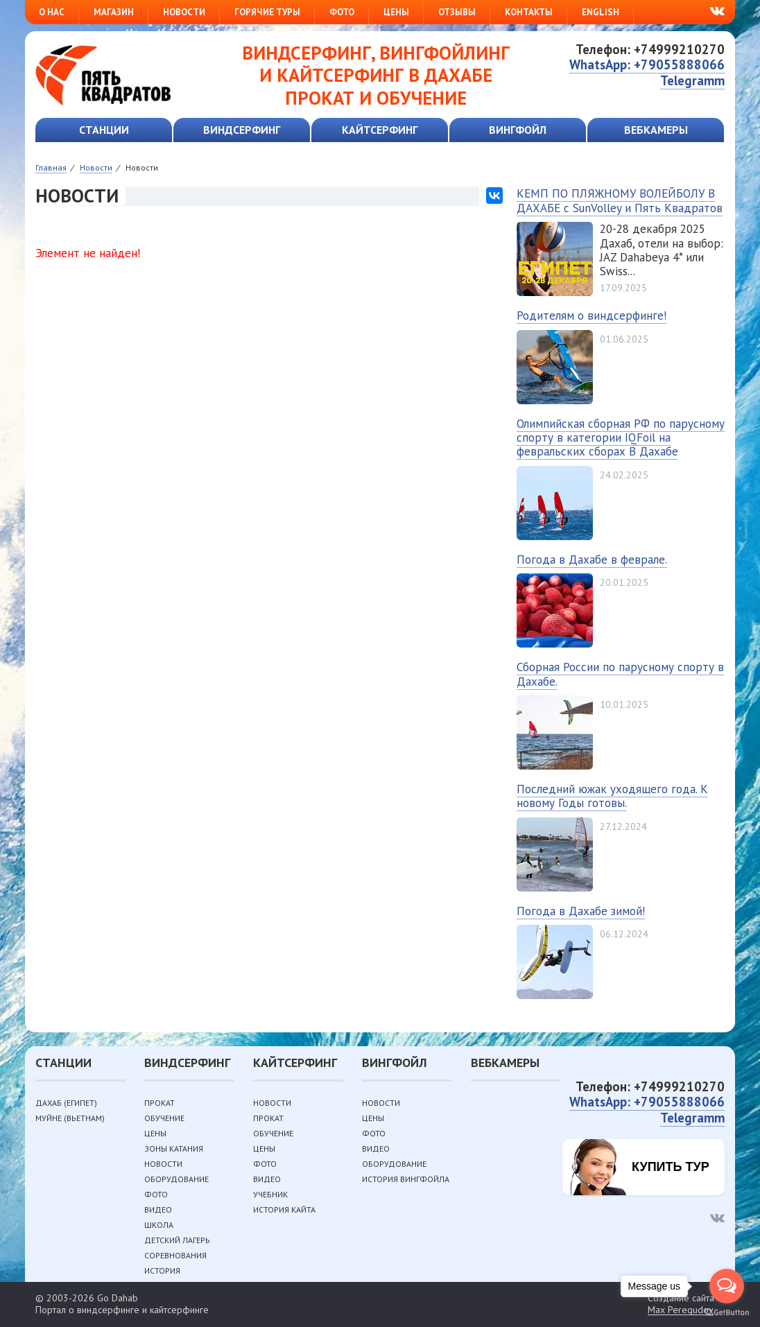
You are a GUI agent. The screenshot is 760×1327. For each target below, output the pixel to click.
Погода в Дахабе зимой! (581, 911)
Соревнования (175, 1255)
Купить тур (670, 1167)
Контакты (529, 12)
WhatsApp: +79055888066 (647, 64)
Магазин (114, 12)
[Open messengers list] (726, 1286)
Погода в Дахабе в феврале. (592, 559)
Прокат (159, 1103)
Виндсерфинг (241, 130)
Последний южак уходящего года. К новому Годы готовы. (612, 795)
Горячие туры (267, 12)
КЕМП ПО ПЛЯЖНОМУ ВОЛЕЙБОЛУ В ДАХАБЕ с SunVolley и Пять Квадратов (620, 200)
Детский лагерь (177, 1240)
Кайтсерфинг (379, 130)
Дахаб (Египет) (66, 1103)
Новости (184, 12)
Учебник (270, 1194)
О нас (51, 12)
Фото (341, 12)
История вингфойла (405, 1179)
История (162, 1270)
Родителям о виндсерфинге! (591, 315)
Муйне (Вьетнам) (70, 1118)
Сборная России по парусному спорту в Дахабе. (620, 673)
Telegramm (692, 80)
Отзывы (457, 12)
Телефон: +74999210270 (650, 49)
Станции (104, 130)
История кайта (284, 1209)
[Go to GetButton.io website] (727, 1312)
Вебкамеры (656, 130)
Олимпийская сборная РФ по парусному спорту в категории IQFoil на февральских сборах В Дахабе (621, 438)
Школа (158, 1225)
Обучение (164, 1118)
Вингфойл (517, 130)
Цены (396, 12)
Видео (158, 1209)
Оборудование (176, 1179)
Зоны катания (173, 1148)
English (600, 12)
